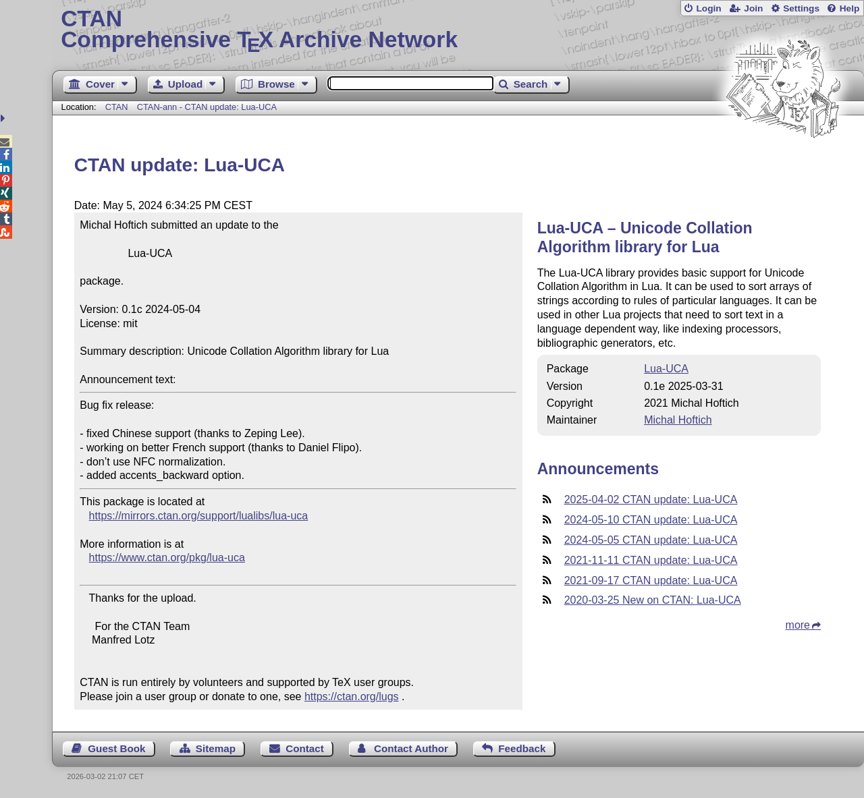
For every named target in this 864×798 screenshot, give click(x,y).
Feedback (521, 748)
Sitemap (216, 748)
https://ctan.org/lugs (351, 696)
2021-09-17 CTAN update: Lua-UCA (651, 580)
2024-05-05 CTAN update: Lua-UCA (651, 540)
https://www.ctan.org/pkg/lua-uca (167, 557)
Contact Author (411, 748)
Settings (801, 8)
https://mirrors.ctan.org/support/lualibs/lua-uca (198, 515)
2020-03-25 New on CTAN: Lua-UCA (652, 600)
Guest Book (116, 748)
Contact (305, 748)
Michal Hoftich (677, 420)
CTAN (116, 107)
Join (753, 8)
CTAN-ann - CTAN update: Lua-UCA (207, 107)
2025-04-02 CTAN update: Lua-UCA (651, 499)
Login (708, 8)
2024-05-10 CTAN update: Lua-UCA (651, 519)
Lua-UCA (666, 368)
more (798, 625)
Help (850, 8)
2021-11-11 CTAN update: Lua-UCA (651, 560)
